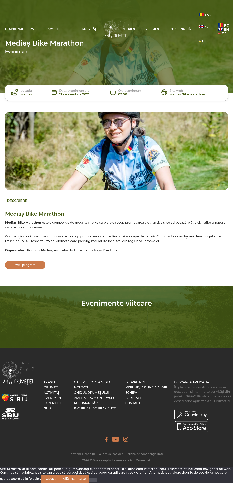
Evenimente (153, 29)
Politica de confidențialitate (145, 454)
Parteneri (134, 398)
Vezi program (25, 265)
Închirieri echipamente (95, 408)
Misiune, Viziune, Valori (146, 387)
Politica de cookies (110, 454)
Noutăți (187, 29)
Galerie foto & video (92, 382)
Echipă (131, 393)
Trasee (33, 29)
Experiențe (130, 29)
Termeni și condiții (82, 454)
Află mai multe (74, 479)
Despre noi (14, 29)
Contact (132, 403)
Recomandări (86, 403)
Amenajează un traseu (95, 398)
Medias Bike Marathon (187, 94)
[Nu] (93, 480)
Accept (50, 479)
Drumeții (51, 29)
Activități (89, 29)
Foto (172, 29)
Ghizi (48, 408)
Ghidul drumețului (91, 393)
